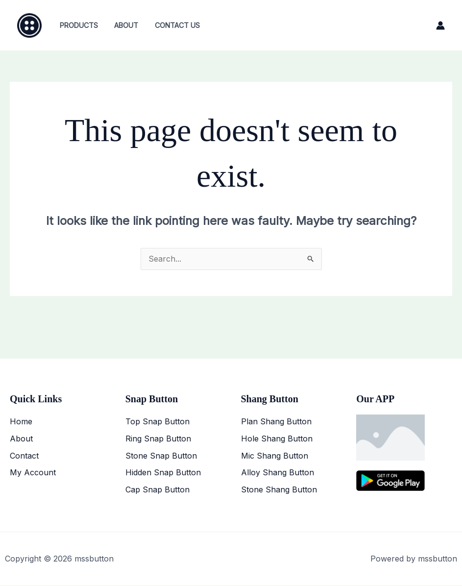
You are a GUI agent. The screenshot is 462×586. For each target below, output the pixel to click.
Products (77, 25)
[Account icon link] (440, 25)
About (123, 25)
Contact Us (171, 25)
